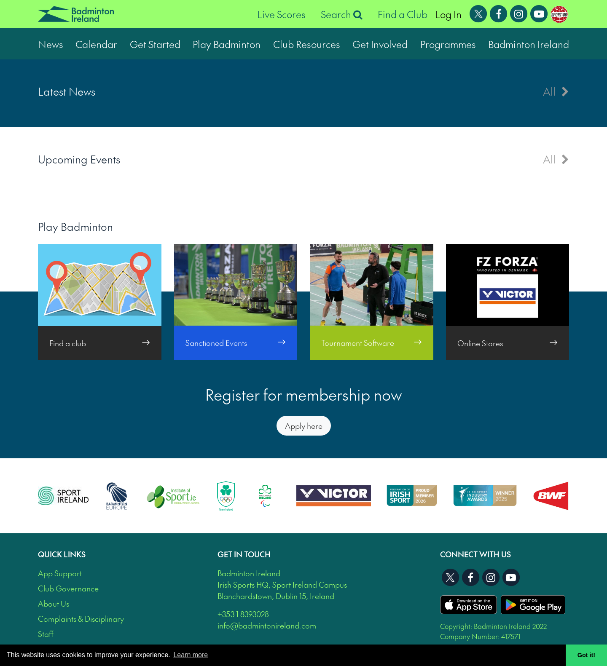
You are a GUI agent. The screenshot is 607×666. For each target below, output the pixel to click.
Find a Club (402, 14)
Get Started (155, 44)
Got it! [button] (586, 655)
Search (342, 14)
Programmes (448, 44)
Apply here (303, 425)
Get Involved (380, 44)
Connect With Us (475, 554)
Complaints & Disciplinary (81, 618)
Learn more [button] (190, 654)
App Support (60, 573)
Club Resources (306, 44)
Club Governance (68, 588)
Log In (448, 14)
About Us (53, 603)
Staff (46, 634)
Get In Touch (244, 554)
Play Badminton (227, 44)
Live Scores (281, 14)
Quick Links (62, 554)
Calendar (96, 44)
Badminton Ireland (528, 44)
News (50, 44)
